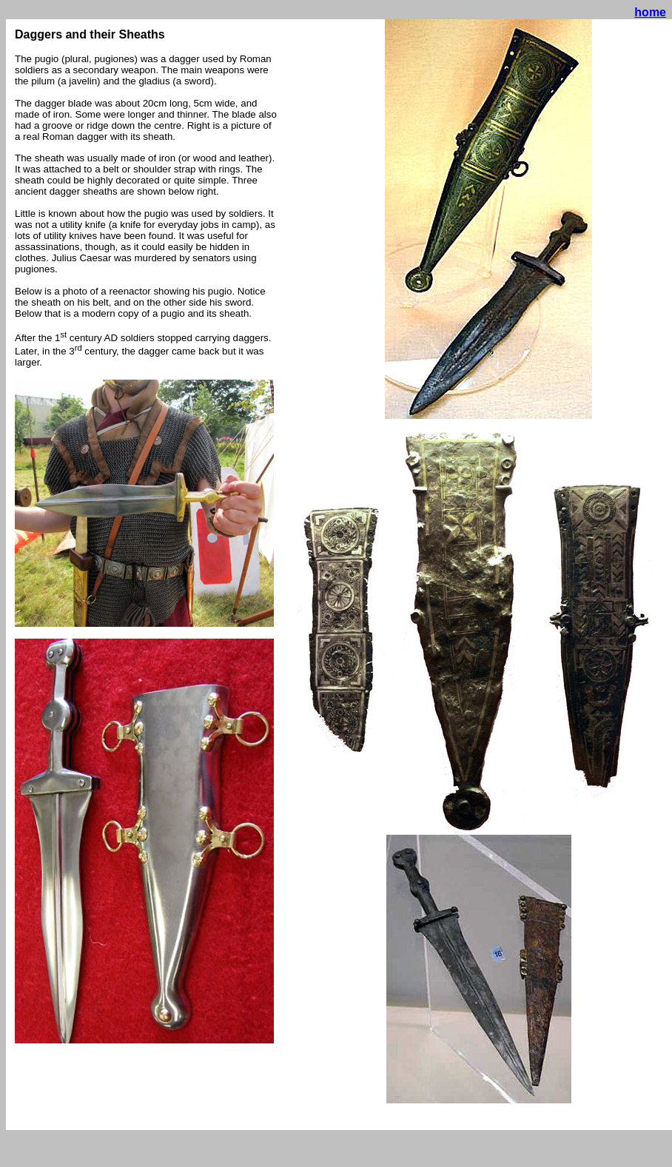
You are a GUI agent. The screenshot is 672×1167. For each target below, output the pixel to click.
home (650, 12)
